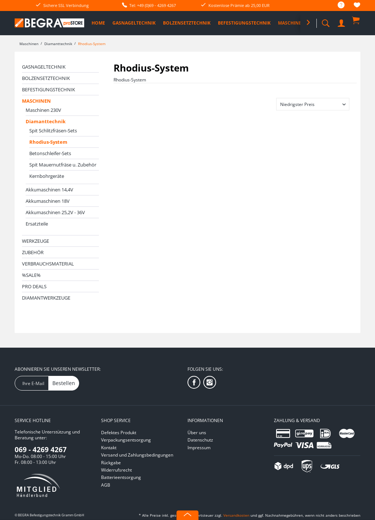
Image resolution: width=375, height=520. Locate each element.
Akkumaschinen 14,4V (49, 189)
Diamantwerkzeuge (46, 297)
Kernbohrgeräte (46, 176)
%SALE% (31, 275)
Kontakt (108, 447)
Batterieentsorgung (121, 477)
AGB (105, 485)
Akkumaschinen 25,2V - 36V (55, 212)
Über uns (197, 432)
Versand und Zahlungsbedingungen (137, 455)
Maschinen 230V (43, 110)
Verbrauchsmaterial (48, 263)
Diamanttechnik (46, 121)
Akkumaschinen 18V (48, 201)
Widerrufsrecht (116, 470)
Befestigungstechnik (48, 89)
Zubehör (33, 252)
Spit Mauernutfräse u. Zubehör (62, 164)
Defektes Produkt (118, 432)
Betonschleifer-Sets (50, 153)
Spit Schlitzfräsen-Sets (53, 130)
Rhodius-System (48, 142)
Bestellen (63, 383)
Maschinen (36, 101)
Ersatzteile (37, 223)
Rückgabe (111, 462)
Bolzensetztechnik (46, 78)
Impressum (199, 447)
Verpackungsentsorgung (126, 440)
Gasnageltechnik (44, 66)
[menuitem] (337, 5)
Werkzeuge (35, 241)
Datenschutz (200, 440)
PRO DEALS (34, 286)
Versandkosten (236, 515)
